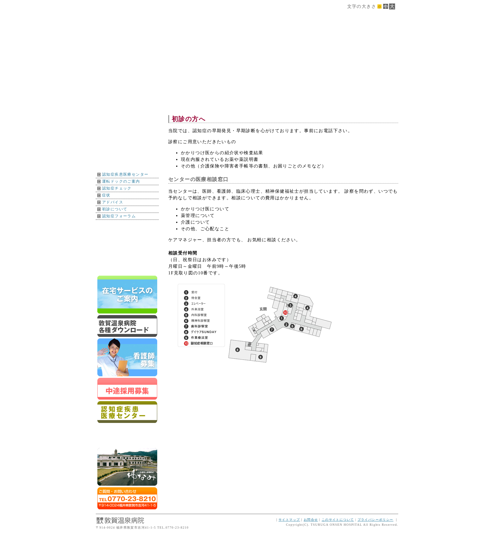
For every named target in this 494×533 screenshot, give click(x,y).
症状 (106, 195)
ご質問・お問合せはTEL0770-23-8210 (127, 498)
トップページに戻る (127, 267)
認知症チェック (117, 188)
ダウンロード (127, 326)
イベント (127, 254)
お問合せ (311, 519)
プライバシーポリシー (375, 519)
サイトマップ (289, 519)
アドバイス (112, 202)
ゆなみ (127, 467)
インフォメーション (127, 240)
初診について (114, 209)
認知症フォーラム (119, 216)
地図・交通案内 (127, 226)
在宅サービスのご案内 (127, 294)
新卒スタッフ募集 (127, 357)
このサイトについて (338, 519)
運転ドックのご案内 (121, 181)
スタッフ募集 (127, 389)
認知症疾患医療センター (125, 174)
